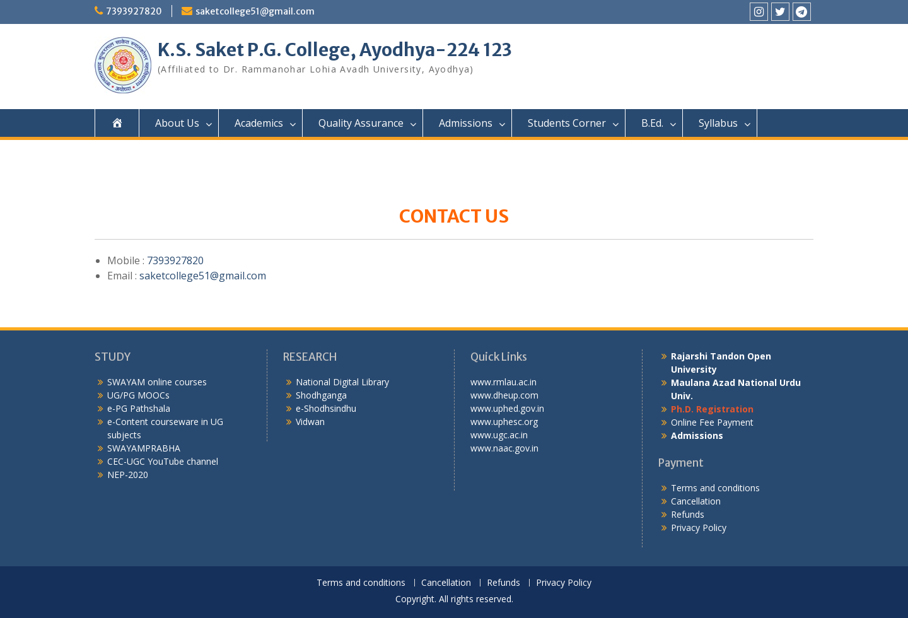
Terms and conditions (715, 488)
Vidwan (310, 422)
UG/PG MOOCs (138, 395)
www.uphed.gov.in (507, 408)
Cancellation (696, 501)
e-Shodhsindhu (326, 408)
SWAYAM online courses (157, 382)
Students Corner (567, 123)
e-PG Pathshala (138, 408)
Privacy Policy (698, 527)
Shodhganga (321, 395)
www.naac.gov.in (504, 448)
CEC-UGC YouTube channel (162, 461)
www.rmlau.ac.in (503, 382)
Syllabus (718, 123)
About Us (177, 123)
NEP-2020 (127, 475)
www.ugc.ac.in (499, 435)
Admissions (465, 123)
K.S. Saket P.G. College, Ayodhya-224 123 (335, 49)
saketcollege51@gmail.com (255, 11)
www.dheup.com (504, 395)
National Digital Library (342, 382)
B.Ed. (652, 123)
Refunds (687, 514)
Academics (259, 123)
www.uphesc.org (504, 422)
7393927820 (134, 11)
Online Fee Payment (712, 422)
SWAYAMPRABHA (143, 448)
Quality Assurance (361, 123)
